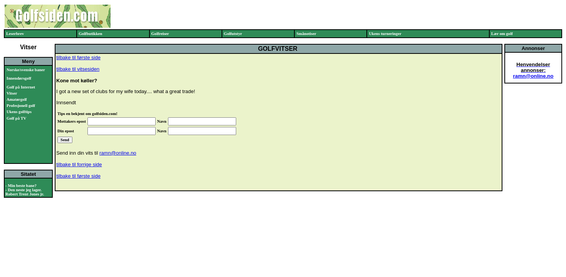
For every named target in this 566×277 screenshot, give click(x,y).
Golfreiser (160, 34)
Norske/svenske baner (26, 70)
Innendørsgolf (19, 78)
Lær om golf (502, 34)
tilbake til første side (78, 57)
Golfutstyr (233, 34)
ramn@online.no (117, 153)
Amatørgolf (17, 99)
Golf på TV (16, 118)
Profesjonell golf (21, 105)
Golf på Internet (21, 87)
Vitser (12, 93)
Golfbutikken (90, 34)
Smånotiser (306, 34)
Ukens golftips (19, 112)
